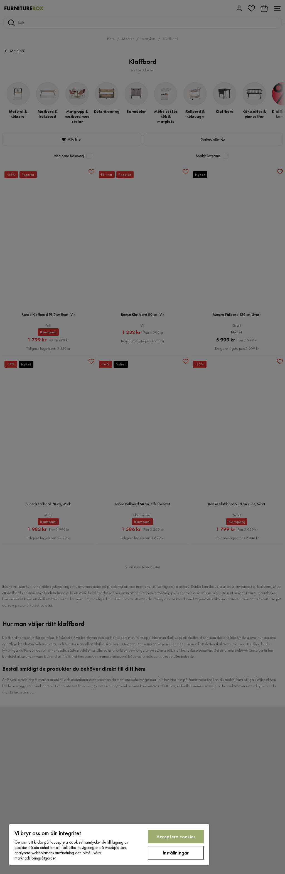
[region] (109, 844)
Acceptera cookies (175, 836)
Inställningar (176, 852)
